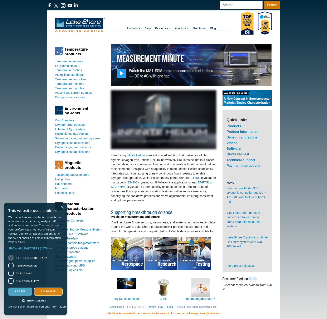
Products (134, 28)
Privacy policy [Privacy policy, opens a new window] (16, 242)
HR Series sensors (67, 65)
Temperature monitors (69, 83)
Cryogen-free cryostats (70, 124)
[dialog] (35, 259)
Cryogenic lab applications (72, 151)
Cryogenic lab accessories (72, 143)
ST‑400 (132, 182)
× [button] (62, 207)
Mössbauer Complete (69, 220)
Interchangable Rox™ (200, 298)
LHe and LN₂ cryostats (70, 129)
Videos (232, 143)
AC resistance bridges (69, 74)
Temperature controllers (71, 79)
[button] (116, 67)
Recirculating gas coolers (72, 133)
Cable (163, 298)
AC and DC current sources (73, 92)
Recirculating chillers (69, 270)
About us (182, 28)
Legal (170, 306)
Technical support (241, 160)
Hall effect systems (67, 252)
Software (234, 148)
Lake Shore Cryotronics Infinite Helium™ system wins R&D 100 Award (247, 242)
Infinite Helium (136, 155)
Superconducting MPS (70, 265)
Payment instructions (244, 165)
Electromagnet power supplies (75, 261)
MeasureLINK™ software (72, 234)
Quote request (238, 154)
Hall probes (62, 179)
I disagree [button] (48, 291)
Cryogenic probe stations (71, 247)
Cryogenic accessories (70, 97)
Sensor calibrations (242, 137)
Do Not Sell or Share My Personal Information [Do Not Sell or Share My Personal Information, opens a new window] (37, 306)
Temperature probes (68, 70)
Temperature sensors (69, 61)
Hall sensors (63, 184)
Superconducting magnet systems (77, 138)
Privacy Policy (155, 306)
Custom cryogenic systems (73, 147)
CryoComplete (64, 120)
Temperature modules (69, 88)
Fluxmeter (61, 188)
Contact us (116, 306)
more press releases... (241, 265)
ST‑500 (195, 177)
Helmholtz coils (65, 192)
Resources (163, 28)
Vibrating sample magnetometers (77, 243)
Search (272, 5)
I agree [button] (20, 291)
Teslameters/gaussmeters (72, 174)
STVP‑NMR (119, 186)
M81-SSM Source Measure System (78, 229)
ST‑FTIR (203, 182)
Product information (243, 131)
